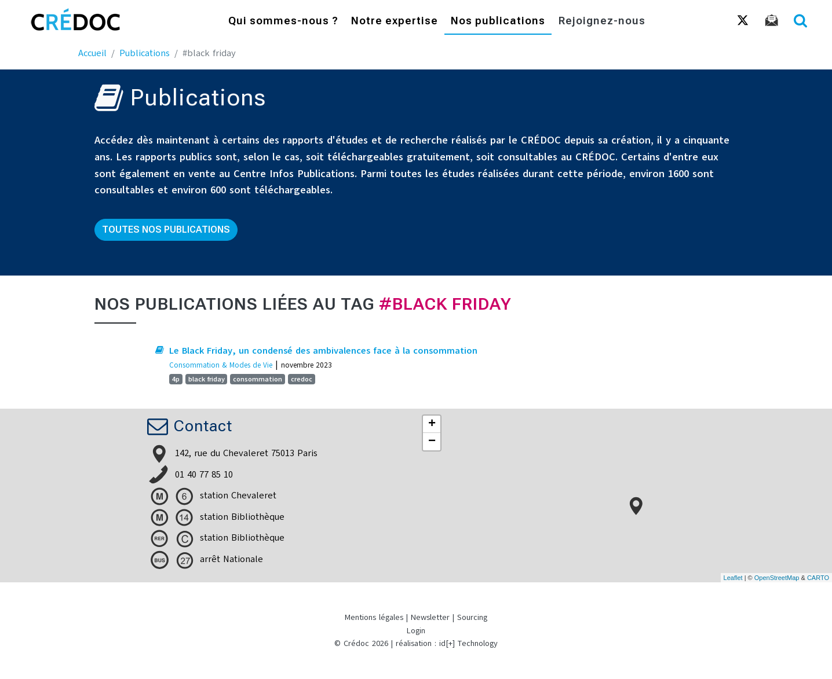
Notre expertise (394, 22)
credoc (301, 379)
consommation (257, 379)
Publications (144, 53)
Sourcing (472, 617)
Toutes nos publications (166, 229)
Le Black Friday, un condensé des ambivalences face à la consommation (323, 350)
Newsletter (430, 617)
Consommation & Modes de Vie (220, 365)
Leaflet (733, 577)
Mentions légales (374, 617)
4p (176, 379)
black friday (206, 379)
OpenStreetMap (777, 577)
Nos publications (498, 22)
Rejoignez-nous (602, 22)
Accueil (92, 53)
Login (416, 630)
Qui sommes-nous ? (283, 22)
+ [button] (432, 424)
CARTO (818, 577)
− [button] (432, 441)
